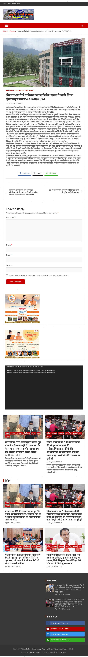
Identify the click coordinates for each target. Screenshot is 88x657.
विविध (7, 481)
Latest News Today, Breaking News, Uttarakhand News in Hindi (49, 649)
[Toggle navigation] (6, 25)
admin (20, 103)
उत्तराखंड (18, 91)
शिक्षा (26, 91)
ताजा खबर (51, 581)
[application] (44, 388)
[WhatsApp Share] (51, 173)
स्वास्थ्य (31, 91)
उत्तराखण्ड (19, 434)
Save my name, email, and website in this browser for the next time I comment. (39, 276)
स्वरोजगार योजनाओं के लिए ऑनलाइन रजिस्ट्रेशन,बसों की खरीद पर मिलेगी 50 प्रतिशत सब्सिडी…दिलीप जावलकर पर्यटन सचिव (23, 193)
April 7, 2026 (9, 456)
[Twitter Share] (38, 173)
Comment (10, 218)
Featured (10, 91)
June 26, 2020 (11, 103)
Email (9, 256)
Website (9, 266)
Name (9, 246)
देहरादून (33, 434)
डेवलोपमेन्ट (27, 434)
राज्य (22, 91)
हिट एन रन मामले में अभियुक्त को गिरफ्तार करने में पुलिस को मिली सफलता (64, 192)
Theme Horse (34, 653)
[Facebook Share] (25, 173)
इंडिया (7, 434)
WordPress (62, 653)
